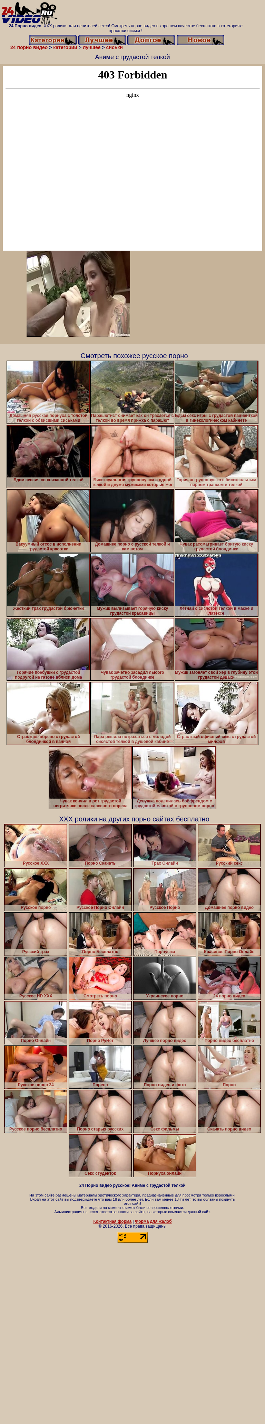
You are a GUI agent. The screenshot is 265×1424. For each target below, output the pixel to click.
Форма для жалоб (153, 1221)
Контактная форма (112, 1221)
